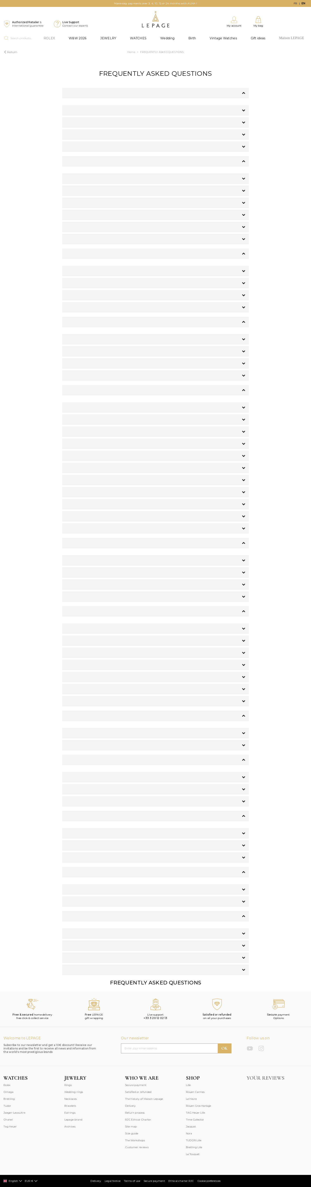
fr (295, 3)
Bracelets (70, 1105)
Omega (8, 1091)
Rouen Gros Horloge (198, 1105)
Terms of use (132, 1180)
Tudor (7, 1105)
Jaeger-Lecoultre (14, 1112)
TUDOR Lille (193, 1140)
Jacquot (191, 1126)
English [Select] (12, 1181)
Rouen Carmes (195, 1091)
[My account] (234, 21)
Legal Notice (113, 1180)
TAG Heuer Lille (195, 1112)
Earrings (69, 1112)
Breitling (9, 1098)
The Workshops (135, 1140)
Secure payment (135, 1085)
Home (131, 52)
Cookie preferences (209, 1180)
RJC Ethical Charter (138, 1119)
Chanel (8, 1119)
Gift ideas (258, 38)
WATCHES (138, 38)
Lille (188, 1085)
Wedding (167, 38)
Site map (131, 1126)
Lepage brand (73, 1119)
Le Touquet (193, 1154)
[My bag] (258, 21)
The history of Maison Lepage (144, 1098)
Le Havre (191, 1098)
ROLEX (49, 38)
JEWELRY (108, 38)
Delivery (130, 1105)
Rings (68, 1085)
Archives (69, 1126)
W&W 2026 (77, 38)
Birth (192, 38)
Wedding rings (73, 1091)
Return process (134, 1112)
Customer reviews (137, 1147)
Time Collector (195, 1119)
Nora (189, 1133)
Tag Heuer (10, 1126)
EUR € (31, 1181)
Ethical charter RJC (181, 1180)
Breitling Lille (194, 1147)
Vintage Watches (223, 38)
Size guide (131, 1133)
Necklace (70, 1098)
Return (10, 52)
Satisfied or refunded (138, 1091)
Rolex (7, 1085)
